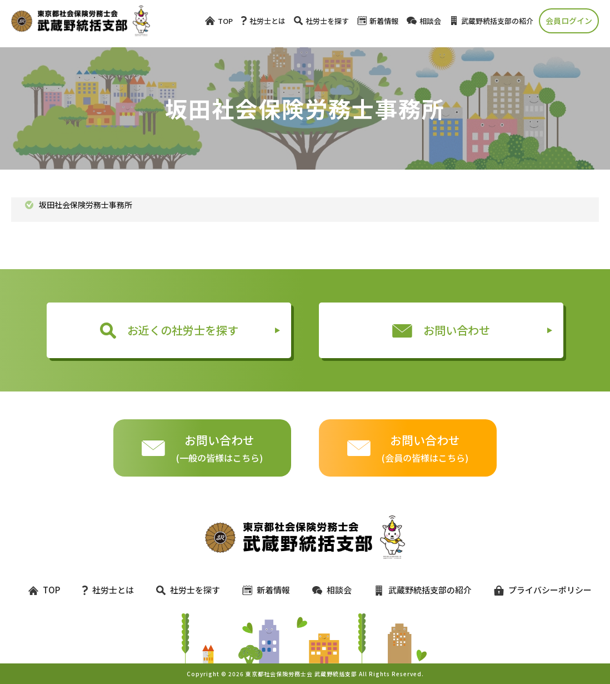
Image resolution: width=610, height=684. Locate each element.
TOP (219, 21)
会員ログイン (569, 20)
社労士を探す (321, 21)
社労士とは (263, 21)
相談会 (424, 21)
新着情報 (377, 21)
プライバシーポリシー (538, 590)
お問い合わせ (441, 330)
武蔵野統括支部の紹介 (491, 21)
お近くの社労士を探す (169, 330)
